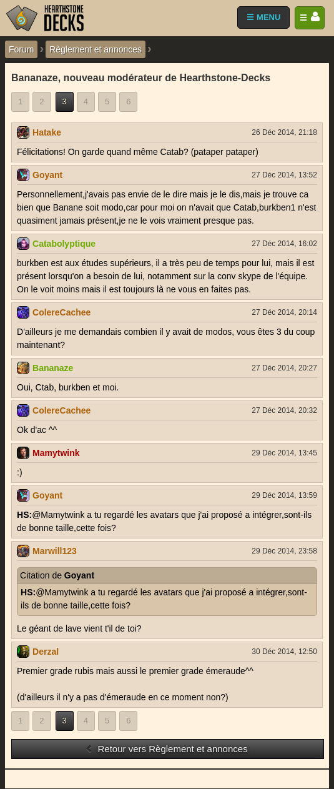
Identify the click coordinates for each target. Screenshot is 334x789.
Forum (21, 49)
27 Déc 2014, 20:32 (284, 410)
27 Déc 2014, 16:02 (284, 243)
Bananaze (52, 368)
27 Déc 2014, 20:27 (284, 368)
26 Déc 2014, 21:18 (284, 132)
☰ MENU (263, 17)
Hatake (46, 132)
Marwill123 (54, 551)
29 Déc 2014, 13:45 (284, 453)
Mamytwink (55, 453)
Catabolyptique (64, 244)
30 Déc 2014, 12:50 (284, 651)
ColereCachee (61, 312)
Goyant (47, 175)
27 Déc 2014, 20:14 (284, 312)
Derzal (45, 652)
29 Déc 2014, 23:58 (284, 551)
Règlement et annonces (95, 49)
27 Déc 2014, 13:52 (284, 175)
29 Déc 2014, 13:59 (284, 495)
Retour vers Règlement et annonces (166, 748)
